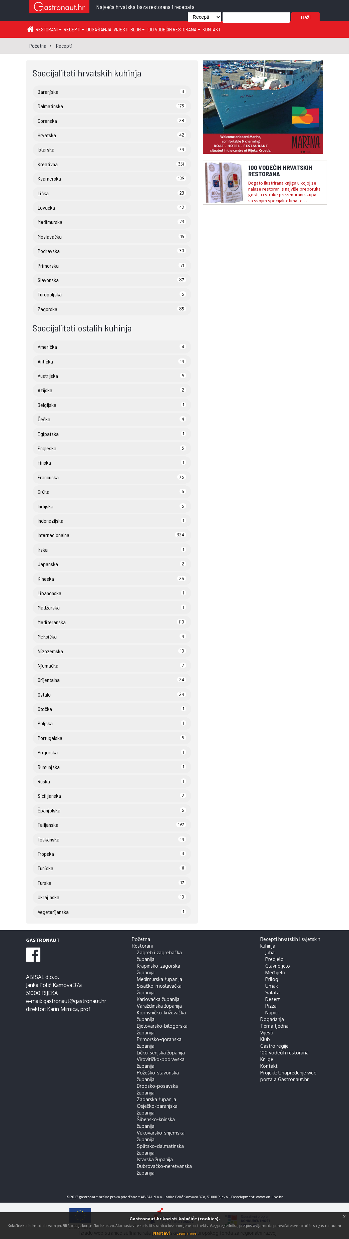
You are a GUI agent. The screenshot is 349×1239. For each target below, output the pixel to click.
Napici (272, 1012)
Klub (265, 1039)
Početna (141, 939)
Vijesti (120, 29)
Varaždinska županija (159, 1006)
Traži (305, 17)
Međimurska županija (159, 979)
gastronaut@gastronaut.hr (74, 1001)
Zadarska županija (156, 1099)
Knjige (266, 1059)
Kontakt (212, 29)
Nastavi (161, 1233)
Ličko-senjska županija (161, 1052)
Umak (271, 986)
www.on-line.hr (269, 1196)
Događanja (98, 29)
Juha (270, 952)
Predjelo (274, 959)
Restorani (49, 29)
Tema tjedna (274, 1026)
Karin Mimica (62, 1009)
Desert (272, 999)
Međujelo (275, 972)
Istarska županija (155, 1159)
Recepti (74, 29)
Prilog (271, 979)
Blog (137, 29)
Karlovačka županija (158, 999)
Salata (272, 992)
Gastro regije (274, 1046)
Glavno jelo (277, 966)
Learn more (186, 1233)
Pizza (271, 1006)
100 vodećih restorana (174, 29)
